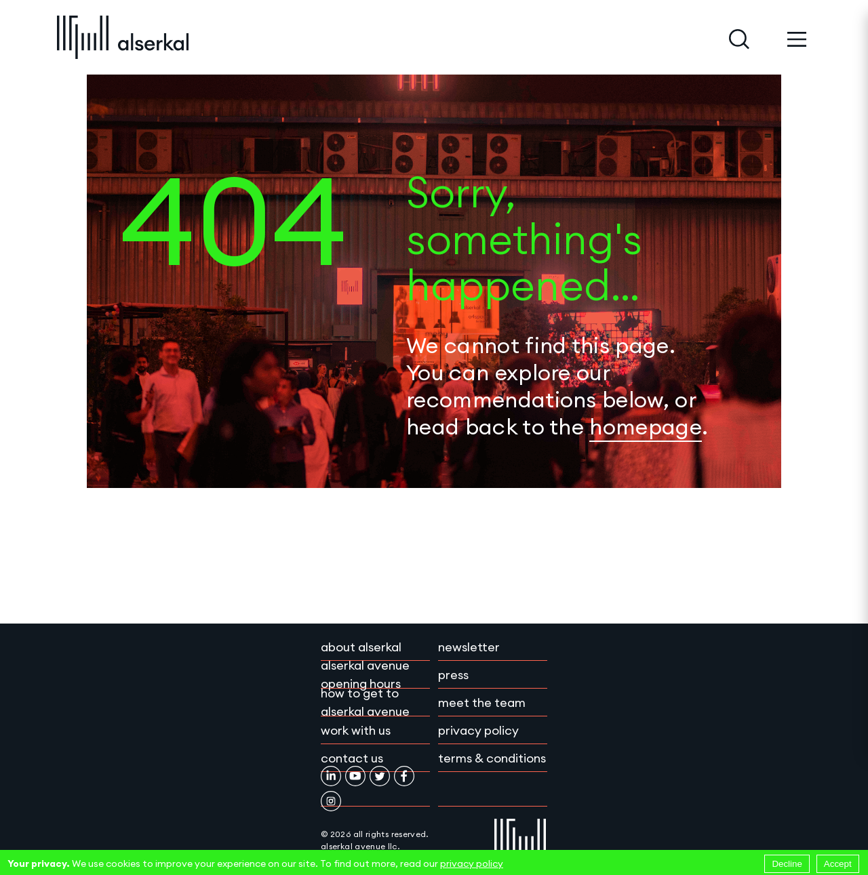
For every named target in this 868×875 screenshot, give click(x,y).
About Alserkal (361, 647)
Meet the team (482, 702)
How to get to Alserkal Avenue (365, 702)
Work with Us (356, 730)
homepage (645, 427)
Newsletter (469, 647)
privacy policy (471, 863)
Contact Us (352, 758)
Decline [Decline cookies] (787, 864)
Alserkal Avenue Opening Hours (365, 674)
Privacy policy (478, 730)
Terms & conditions (492, 758)
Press (453, 675)
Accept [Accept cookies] (838, 864)
